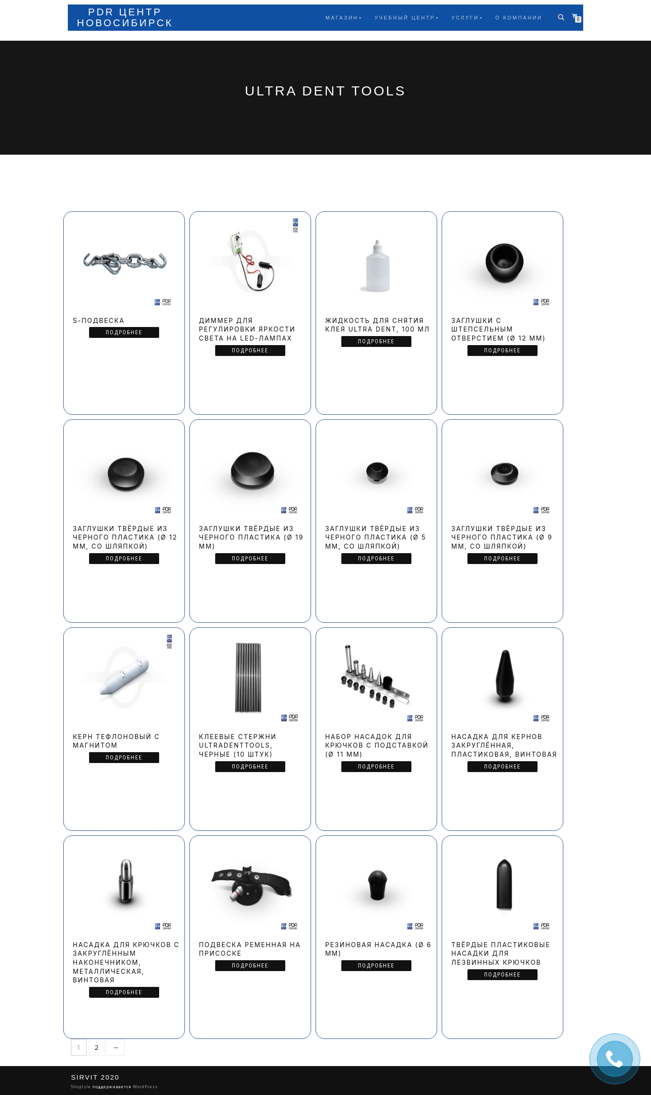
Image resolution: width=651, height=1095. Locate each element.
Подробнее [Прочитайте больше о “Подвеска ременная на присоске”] (250, 965)
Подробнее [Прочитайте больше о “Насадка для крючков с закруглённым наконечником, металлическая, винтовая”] (124, 992)
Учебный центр (405, 17)
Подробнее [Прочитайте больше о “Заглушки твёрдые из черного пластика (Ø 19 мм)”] (250, 558)
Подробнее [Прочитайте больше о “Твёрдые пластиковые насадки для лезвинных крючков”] (502, 975)
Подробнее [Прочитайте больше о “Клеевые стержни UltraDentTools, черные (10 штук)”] (250, 766)
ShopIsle (81, 1087)
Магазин (342, 17)
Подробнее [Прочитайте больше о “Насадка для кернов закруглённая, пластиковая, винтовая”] (502, 766)
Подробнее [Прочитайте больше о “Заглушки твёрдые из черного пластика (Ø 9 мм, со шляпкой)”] (502, 558)
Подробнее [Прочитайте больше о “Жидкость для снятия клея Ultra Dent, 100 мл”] (376, 341)
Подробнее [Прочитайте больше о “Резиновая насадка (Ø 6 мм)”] (376, 965)
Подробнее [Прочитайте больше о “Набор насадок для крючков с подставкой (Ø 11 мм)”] (376, 766)
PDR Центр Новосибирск (125, 17)
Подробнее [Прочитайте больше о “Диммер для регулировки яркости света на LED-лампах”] (250, 350)
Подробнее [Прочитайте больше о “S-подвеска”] (124, 332)
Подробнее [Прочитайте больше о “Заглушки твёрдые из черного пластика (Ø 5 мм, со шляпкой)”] (376, 558)
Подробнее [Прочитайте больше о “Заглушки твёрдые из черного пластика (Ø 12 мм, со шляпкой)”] (124, 558)
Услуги (465, 17)
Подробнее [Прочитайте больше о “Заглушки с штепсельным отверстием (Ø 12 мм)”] (502, 350)
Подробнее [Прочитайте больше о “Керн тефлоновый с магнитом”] (124, 757)
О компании (518, 17)
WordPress (145, 1087)
